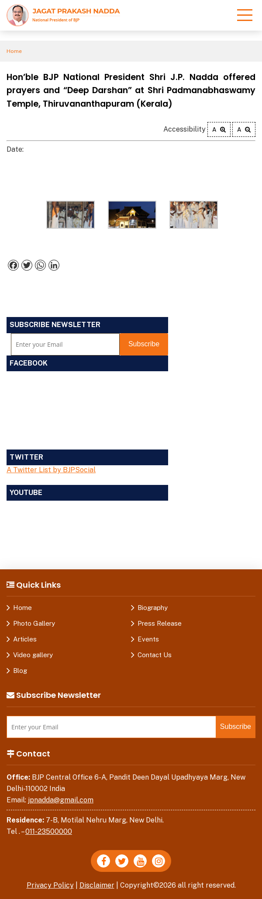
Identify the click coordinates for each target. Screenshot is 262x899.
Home (14, 51)
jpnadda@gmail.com (60, 800)
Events (148, 639)
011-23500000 (48, 831)
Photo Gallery (34, 623)
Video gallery (33, 655)
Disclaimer (96, 885)
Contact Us (155, 655)
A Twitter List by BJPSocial (51, 470)
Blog (20, 670)
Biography (153, 607)
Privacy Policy (50, 885)
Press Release (160, 623)
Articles (25, 639)
